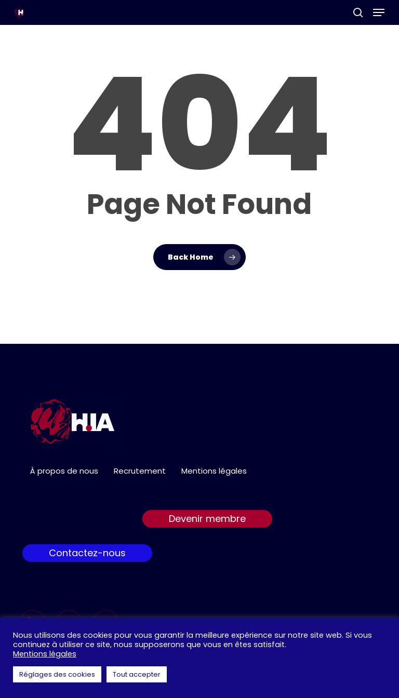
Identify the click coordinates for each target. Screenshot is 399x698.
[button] (378, 12)
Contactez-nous (87, 552)
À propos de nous (64, 470)
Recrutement (140, 470)
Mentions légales (214, 470)
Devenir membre (207, 518)
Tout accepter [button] (137, 674)
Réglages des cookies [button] (57, 674)
